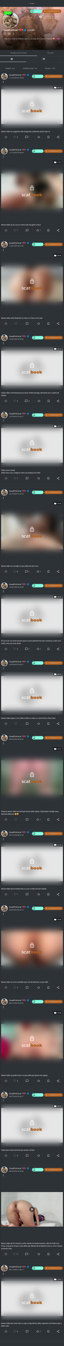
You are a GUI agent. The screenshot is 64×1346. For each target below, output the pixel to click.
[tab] (16, 58)
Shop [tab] (50, 53)
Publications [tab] (18, 53)
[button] (4, 34)
